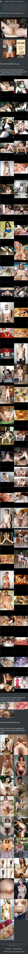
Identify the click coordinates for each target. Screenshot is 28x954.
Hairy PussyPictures (14, 1)
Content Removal (17, 948)
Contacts (8, 948)
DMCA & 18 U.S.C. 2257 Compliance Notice (14, 951)
